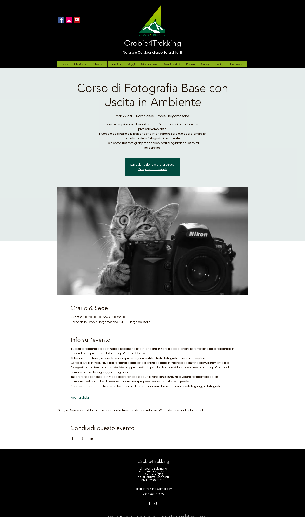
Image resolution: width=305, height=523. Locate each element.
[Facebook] (61, 20)
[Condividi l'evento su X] (82, 438)
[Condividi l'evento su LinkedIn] (91, 438)
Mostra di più (80, 397)
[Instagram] (69, 20)
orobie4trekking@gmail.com (154, 488)
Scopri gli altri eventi (152, 169)
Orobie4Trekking (152, 43)
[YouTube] (77, 20)
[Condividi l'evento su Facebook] (72, 438)
